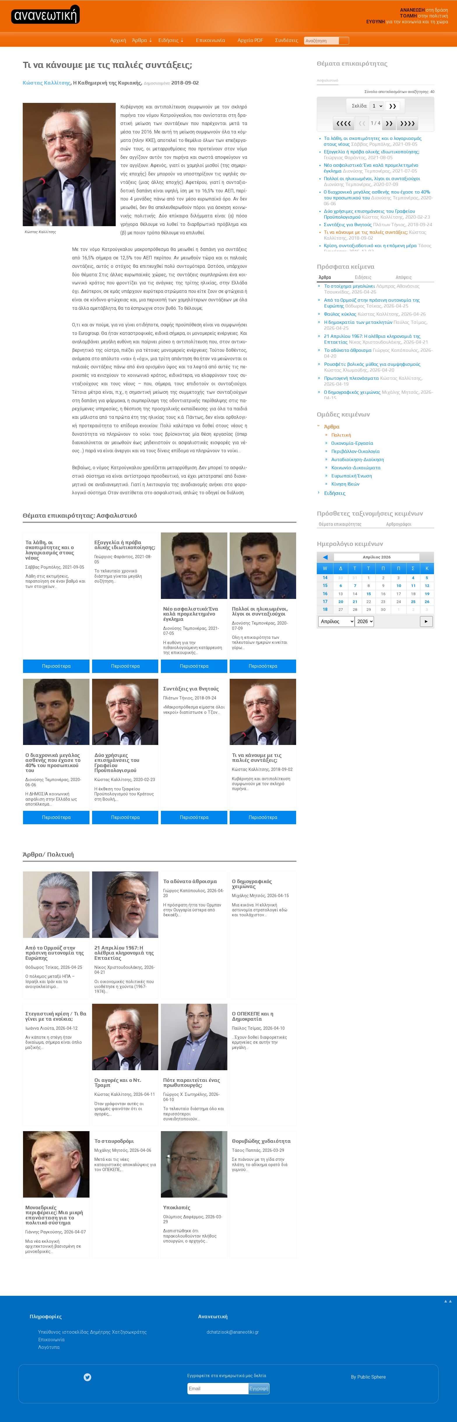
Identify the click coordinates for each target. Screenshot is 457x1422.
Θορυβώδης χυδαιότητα (261, 1141)
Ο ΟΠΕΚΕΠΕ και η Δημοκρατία (252, 1016)
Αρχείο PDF (247, 40)
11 (413, 585)
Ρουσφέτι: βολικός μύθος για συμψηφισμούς (372, 367)
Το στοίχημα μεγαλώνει (372, 289)
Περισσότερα (56, 666)
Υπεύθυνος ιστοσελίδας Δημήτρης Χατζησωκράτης (92, 1332)
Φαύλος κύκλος (375, 314)
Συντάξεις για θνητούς (191, 689)
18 (325, 609)
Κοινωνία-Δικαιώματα (356, 467)
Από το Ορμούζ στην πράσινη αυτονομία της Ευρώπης (54, 953)
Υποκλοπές (176, 1207)
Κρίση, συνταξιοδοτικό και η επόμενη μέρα (378, 248)
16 (325, 593)
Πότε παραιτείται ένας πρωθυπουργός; (191, 1082)
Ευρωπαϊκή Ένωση (351, 476)
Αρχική (118, 40)
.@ (233, 1332)
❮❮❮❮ (343, 123)
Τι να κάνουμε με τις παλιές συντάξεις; (257, 757)
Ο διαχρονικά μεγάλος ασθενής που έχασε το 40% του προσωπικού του (52, 763)
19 (427, 593)
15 (325, 585)
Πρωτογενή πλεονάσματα (373, 381)
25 (413, 601)
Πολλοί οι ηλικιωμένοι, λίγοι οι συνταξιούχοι (260, 611)
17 (325, 601)
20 (340, 601)
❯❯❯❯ (407, 123)
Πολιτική (341, 435)
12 (427, 585)
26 (427, 601)
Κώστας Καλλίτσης (47, 83)
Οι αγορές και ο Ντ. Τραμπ (117, 1082)
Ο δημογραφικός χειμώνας (252, 884)
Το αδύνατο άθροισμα (190, 881)
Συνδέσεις (283, 40)
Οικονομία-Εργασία (352, 443)
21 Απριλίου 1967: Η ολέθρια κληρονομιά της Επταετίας (124, 953)
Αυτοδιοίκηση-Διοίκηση (357, 459)
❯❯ (389, 123)
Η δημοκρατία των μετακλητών (376, 325)
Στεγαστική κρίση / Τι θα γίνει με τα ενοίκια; (56, 1016)
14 (325, 577)
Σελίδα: (360, 106)
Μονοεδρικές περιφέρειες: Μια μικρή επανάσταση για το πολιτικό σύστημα (54, 1215)
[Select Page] (377, 106)
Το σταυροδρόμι (114, 1141)
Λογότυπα (48, 1347)
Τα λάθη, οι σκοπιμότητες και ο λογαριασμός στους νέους (49, 550)
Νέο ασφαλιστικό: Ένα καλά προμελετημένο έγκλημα (190, 614)
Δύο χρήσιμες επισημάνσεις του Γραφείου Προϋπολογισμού (116, 763)
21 (355, 601)
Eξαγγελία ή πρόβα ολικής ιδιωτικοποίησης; (124, 545)
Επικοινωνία (208, 40)
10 (398, 585)
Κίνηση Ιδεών (345, 484)
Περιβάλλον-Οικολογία (355, 451)
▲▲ (448, 1301)
